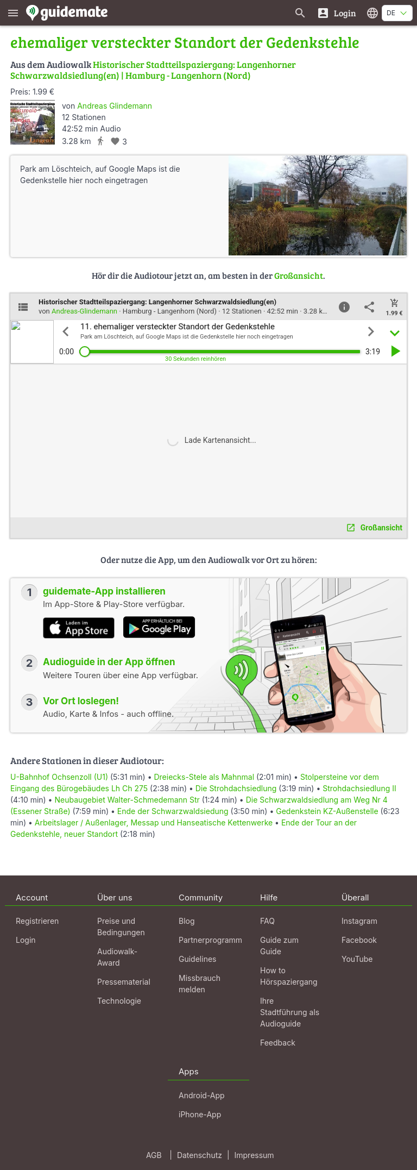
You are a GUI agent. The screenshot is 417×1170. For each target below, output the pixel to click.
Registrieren (37, 920)
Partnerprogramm (210, 939)
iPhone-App (200, 1114)
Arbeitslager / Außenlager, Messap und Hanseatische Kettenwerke (154, 822)
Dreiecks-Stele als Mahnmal (204, 776)
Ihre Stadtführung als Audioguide (289, 1012)
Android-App (202, 1095)
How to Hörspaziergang (289, 976)
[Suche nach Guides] (300, 13)
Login (26, 939)
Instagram (359, 920)
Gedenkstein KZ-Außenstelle (327, 811)
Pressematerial (123, 981)
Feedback (277, 1042)
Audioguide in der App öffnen (109, 661)
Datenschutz (199, 1155)
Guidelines (197, 958)
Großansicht (298, 275)
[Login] (336, 13)
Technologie (119, 1000)
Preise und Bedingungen (121, 926)
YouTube (357, 958)
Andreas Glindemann (114, 105)
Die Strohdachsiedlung (236, 788)
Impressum (254, 1155)
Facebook (359, 939)
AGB (154, 1155)
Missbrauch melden (199, 983)
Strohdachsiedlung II (359, 788)
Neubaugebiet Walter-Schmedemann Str (126, 799)
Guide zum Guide (279, 945)
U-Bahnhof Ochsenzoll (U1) (59, 776)
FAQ (267, 920)
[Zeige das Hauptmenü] (13, 13)
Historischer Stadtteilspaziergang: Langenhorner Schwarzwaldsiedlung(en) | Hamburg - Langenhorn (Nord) (153, 70)
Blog (187, 920)
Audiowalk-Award (117, 957)
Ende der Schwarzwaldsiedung (173, 811)
